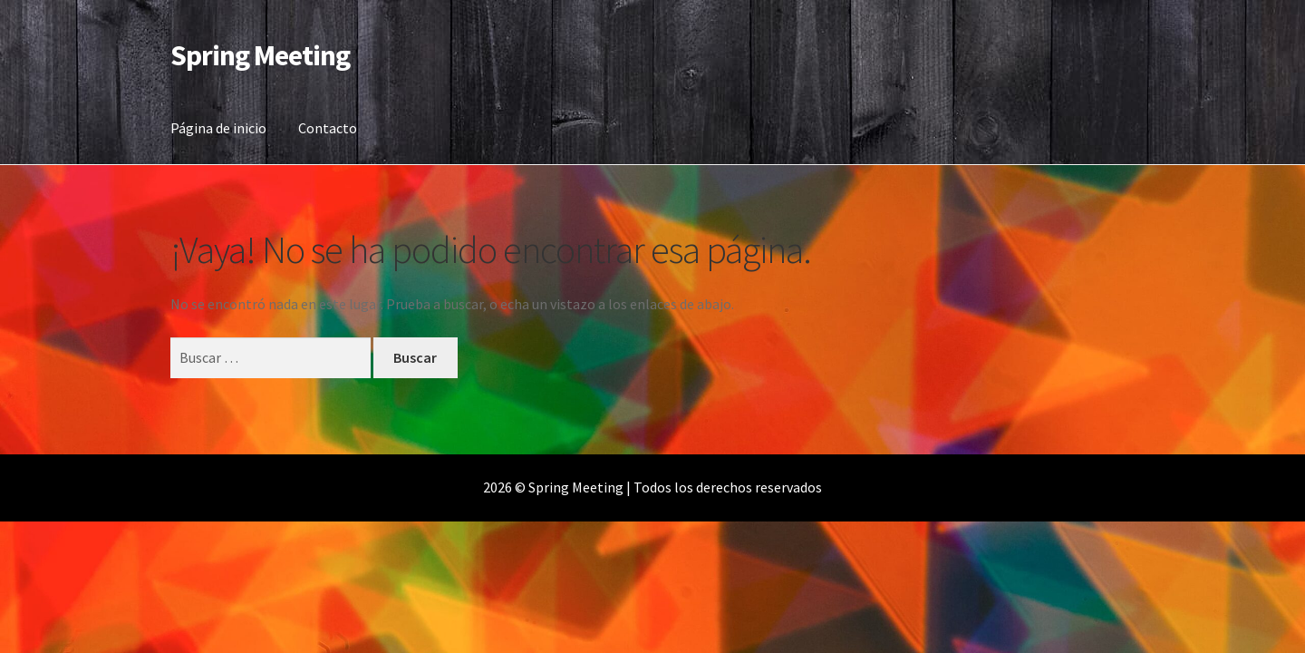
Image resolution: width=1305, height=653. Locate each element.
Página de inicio (218, 128)
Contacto (327, 128)
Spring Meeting (260, 55)
